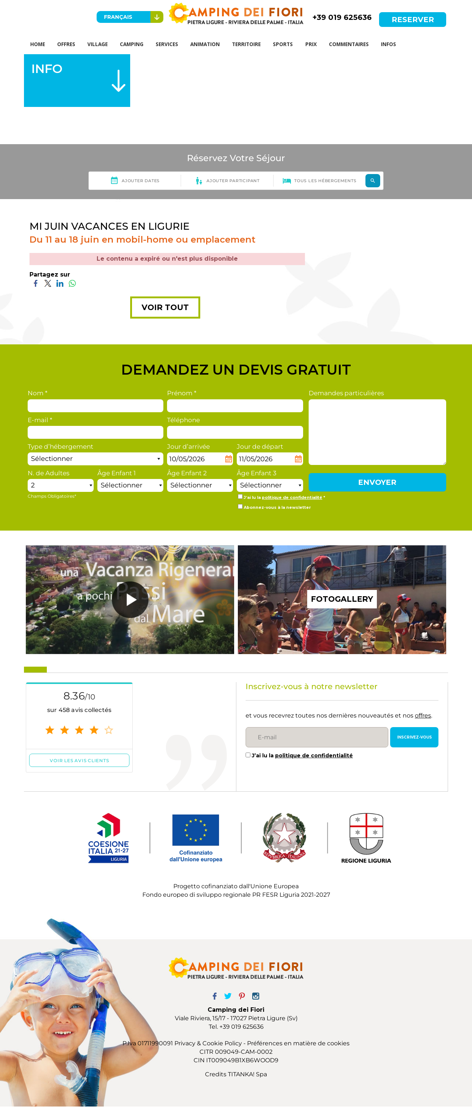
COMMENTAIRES (358, 45)
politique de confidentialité (292, 499)
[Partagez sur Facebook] (36, 284)
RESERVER (413, 19)
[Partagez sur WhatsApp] (72, 284)
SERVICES (172, 45)
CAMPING (136, 45)
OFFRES (68, 45)
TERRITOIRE (253, 45)
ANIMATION (211, 45)
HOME (38, 45)
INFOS (399, 45)
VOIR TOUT (165, 309)
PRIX (319, 45)
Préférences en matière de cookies (298, 1045)
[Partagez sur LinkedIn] (60, 284)
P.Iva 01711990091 (147, 1045)
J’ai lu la (302, 757)
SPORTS (290, 45)
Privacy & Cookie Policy (208, 1045)
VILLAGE (101, 45)
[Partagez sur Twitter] (48, 284)
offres (423, 716)
